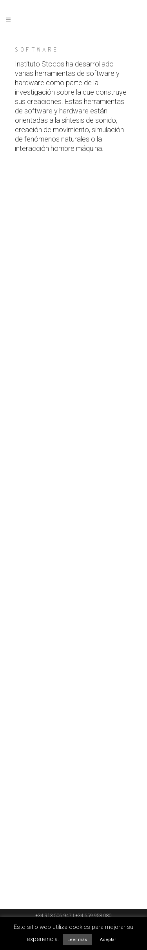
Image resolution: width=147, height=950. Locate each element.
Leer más (77, 939)
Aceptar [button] (108, 939)
